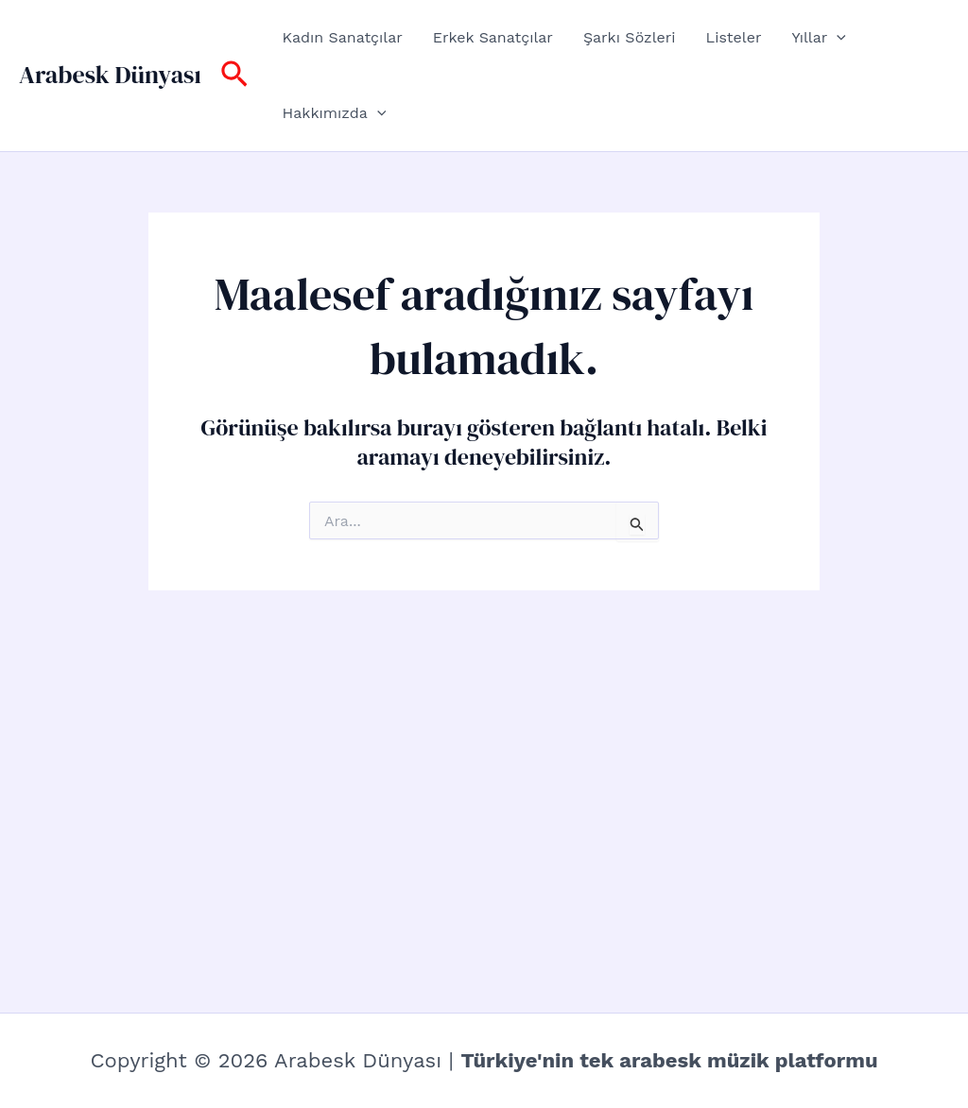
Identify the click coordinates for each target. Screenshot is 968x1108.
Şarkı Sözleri (629, 37)
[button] (234, 75)
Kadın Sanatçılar (343, 37)
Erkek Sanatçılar (493, 37)
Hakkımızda (335, 113)
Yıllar (818, 38)
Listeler (734, 37)
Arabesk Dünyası (110, 75)
